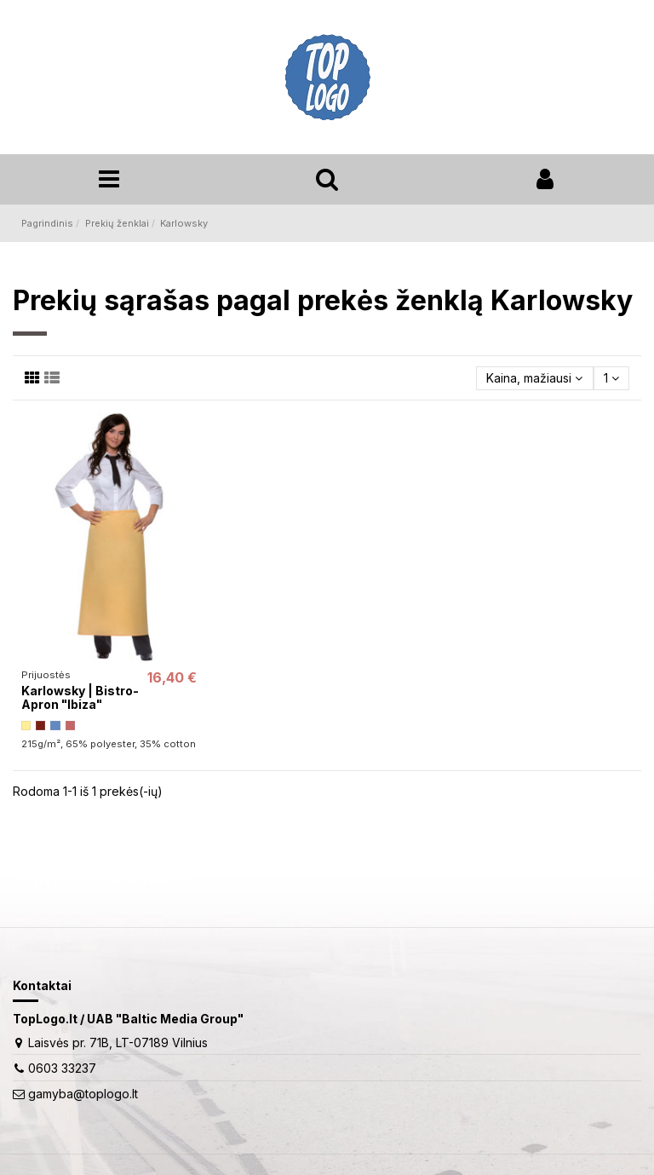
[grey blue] (55, 725)
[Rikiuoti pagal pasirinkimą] (534, 378)
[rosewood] (70, 725)
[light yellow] (26, 725)
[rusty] (40, 725)
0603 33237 (62, 1068)
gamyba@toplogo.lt (83, 1093)
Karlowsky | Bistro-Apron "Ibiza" (80, 697)
